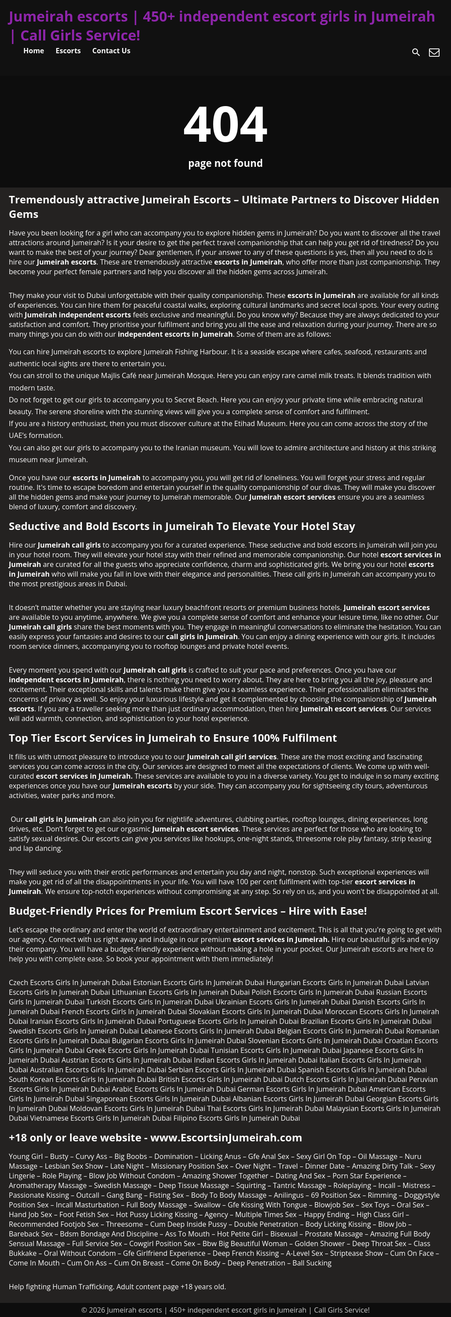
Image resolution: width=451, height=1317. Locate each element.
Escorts (68, 50)
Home (33, 50)
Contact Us (111, 50)
